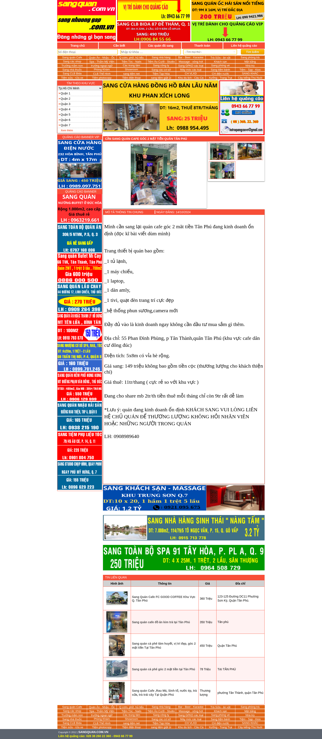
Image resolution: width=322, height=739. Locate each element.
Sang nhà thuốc (72, 69)
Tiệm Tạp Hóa (161, 73)
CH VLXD (191, 73)
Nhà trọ (250, 65)
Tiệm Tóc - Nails (132, 61)
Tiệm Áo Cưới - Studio (161, 61)
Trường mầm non (72, 65)
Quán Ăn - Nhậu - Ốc (102, 57)
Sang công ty (161, 65)
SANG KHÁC (250, 73)
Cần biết (119, 45)
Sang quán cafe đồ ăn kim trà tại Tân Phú (161, 622)
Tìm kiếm (252, 52)
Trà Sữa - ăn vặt (220, 57)
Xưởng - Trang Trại (220, 77)
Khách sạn (220, 61)
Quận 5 (65, 114)
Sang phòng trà (250, 57)
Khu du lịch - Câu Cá (190, 77)
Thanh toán (202, 45)
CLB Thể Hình (102, 73)
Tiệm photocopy (102, 77)
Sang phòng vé (220, 65)
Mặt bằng (250, 61)
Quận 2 (65, 98)
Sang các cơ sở (161, 69)
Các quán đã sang (160, 45)
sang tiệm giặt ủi (161, 77)
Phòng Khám (102, 69)
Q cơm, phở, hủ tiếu (131, 57)
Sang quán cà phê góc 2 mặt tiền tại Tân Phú (163, 669)
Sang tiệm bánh (220, 69)
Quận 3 (65, 104)
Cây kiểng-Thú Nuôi (250, 77)
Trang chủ (78, 45)
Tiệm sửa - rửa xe (72, 77)
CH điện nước (220, 73)
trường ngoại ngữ (102, 65)
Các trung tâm (131, 65)
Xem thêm (67, 130)
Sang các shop (72, 61)
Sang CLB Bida (72, 73)
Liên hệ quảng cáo (244, 45)
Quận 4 (65, 109)
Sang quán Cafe (72, 57)
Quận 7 (65, 125)
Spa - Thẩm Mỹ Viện (101, 61)
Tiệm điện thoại (131, 77)
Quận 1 (65, 93)
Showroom (131, 69)
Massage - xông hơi (191, 61)
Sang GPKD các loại (190, 65)
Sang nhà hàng (161, 57)
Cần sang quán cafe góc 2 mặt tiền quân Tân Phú (146, 138)
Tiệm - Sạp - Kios (250, 69)
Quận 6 (65, 120)
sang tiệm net (131, 73)
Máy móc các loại (190, 69)
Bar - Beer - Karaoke (190, 57)
